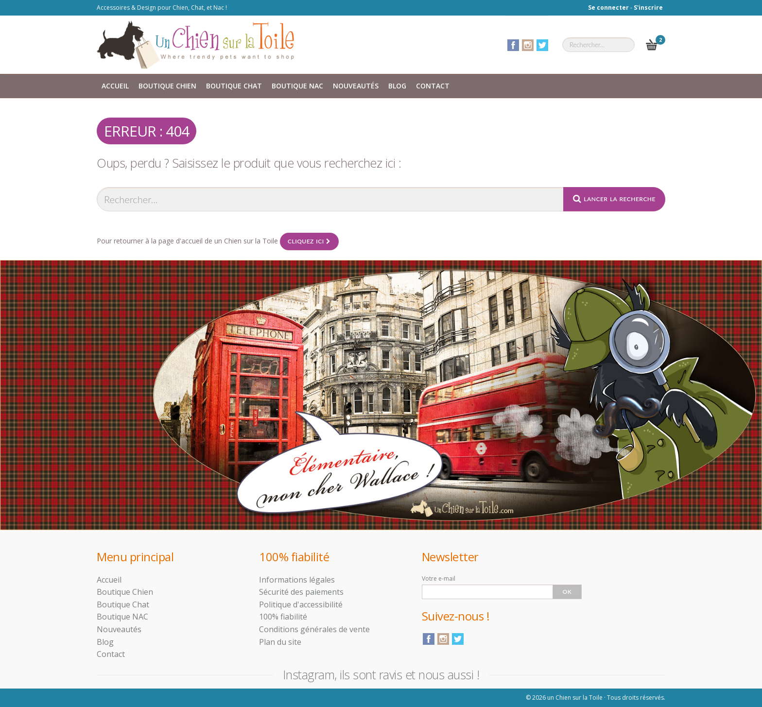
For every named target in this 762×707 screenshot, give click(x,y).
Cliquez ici (309, 241)
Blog (397, 85)
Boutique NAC (297, 85)
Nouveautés (356, 85)
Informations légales (297, 579)
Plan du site (280, 642)
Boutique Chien (167, 85)
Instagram (528, 45)
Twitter (542, 45)
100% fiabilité (283, 616)
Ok (567, 591)
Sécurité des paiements (301, 591)
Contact (433, 85)
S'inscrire (648, 7)
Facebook (513, 45)
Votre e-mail (438, 578)
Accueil (115, 85)
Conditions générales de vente (314, 629)
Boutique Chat (234, 85)
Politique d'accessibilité (301, 604)
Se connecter (608, 7)
